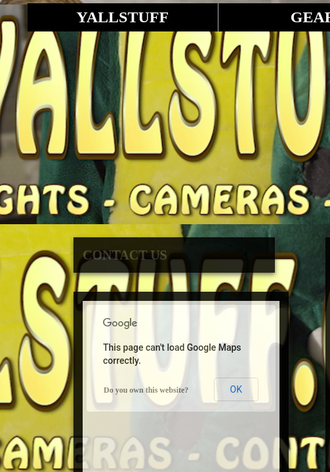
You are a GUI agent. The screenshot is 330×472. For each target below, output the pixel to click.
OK (236, 389)
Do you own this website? (146, 390)
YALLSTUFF (123, 17)
